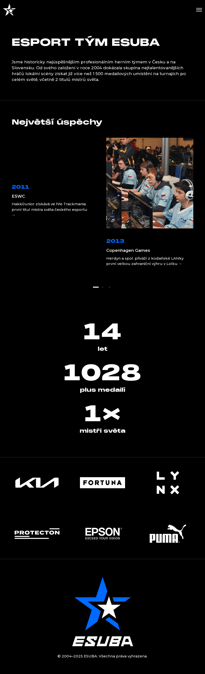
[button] (96, 287)
